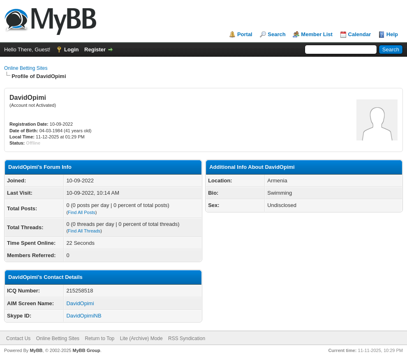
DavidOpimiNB (83, 316)
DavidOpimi (80, 303)
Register (95, 49)
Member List (317, 34)
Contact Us (18, 338)
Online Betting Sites (25, 68)
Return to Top (99, 338)
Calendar (359, 34)
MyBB (36, 350)
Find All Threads (84, 230)
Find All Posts (81, 212)
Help (392, 34)
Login (71, 49)
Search (276, 34)
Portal (244, 34)
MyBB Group (86, 350)
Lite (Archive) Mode (141, 338)
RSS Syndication (186, 338)
